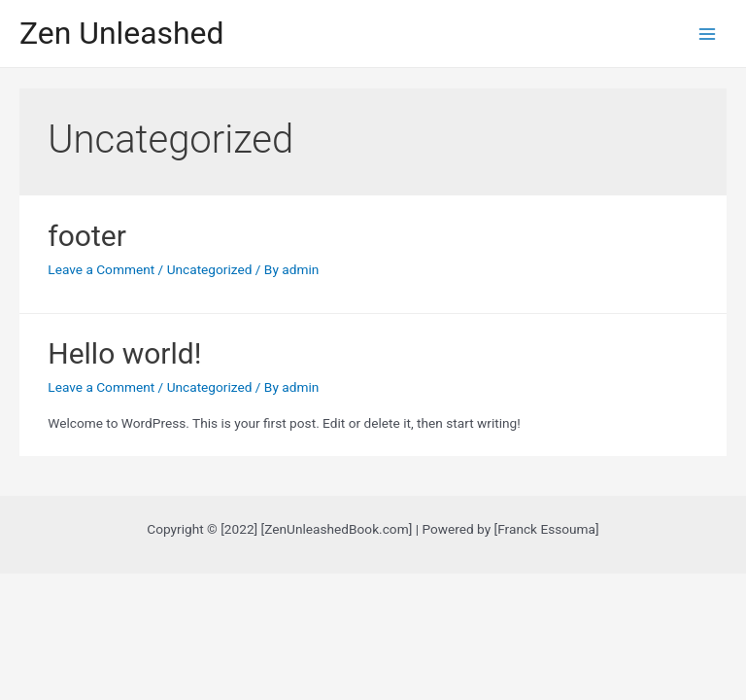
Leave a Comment (101, 269)
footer (87, 236)
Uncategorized (210, 269)
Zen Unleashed (121, 33)
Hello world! (124, 353)
